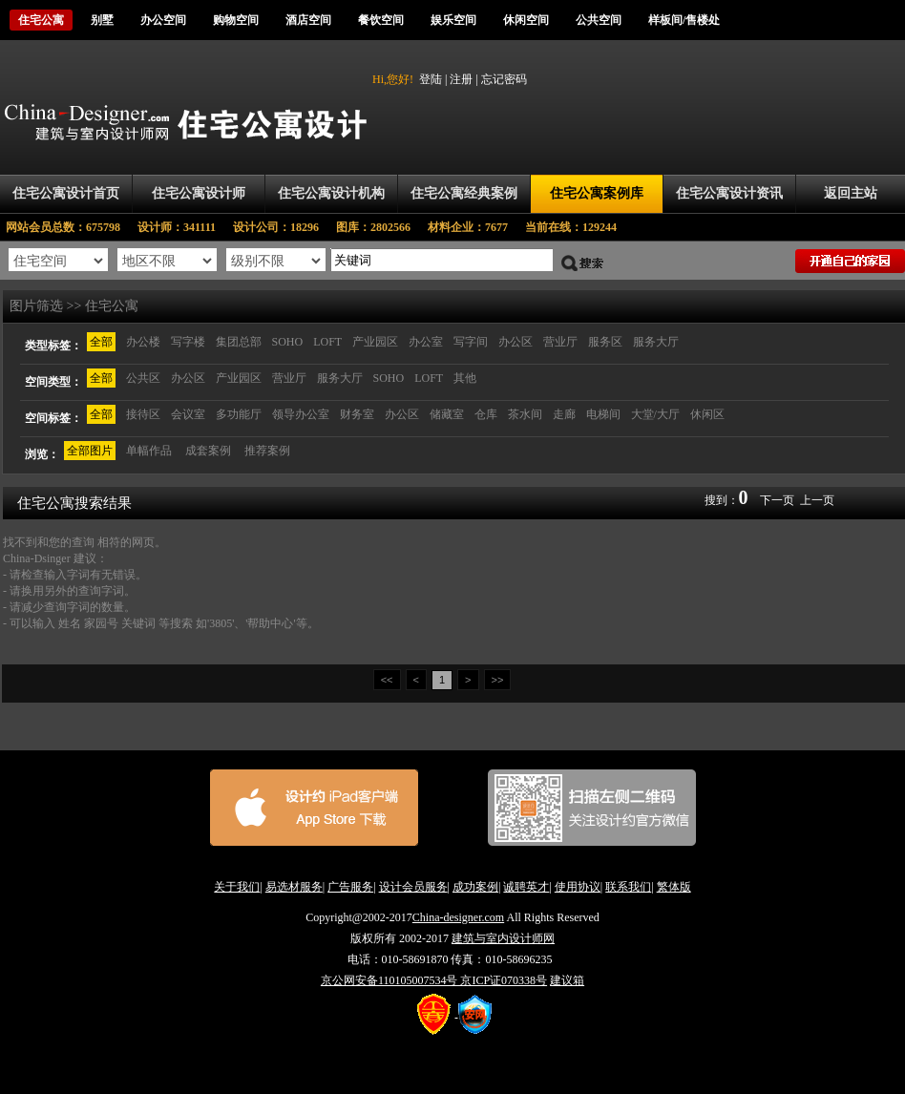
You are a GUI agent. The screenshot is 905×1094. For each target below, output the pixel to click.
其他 (464, 378)
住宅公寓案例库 (596, 193)
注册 (461, 79)
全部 (101, 341)
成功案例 (475, 887)
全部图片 (90, 450)
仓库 (485, 414)
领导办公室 (300, 414)
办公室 (426, 341)
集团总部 (239, 341)
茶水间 (525, 414)
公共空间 (598, 20)
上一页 (817, 500)
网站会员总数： (68, 227)
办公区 (515, 341)
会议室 (188, 414)
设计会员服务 (413, 887)
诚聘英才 (526, 887)
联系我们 (628, 887)
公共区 (143, 378)
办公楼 (143, 341)
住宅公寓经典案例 (463, 193)
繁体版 (674, 887)
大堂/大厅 (655, 414)
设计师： (185, 227)
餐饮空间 (381, 20)
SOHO (288, 341)
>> (498, 679)
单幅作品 (149, 450)
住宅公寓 (41, 20)
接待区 (143, 414)
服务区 (605, 341)
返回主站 (850, 193)
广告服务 (350, 887)
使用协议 (577, 887)
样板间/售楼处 (684, 20)
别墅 (102, 20)
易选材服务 (294, 887)
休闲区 (707, 414)
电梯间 (603, 414)
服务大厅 (656, 341)
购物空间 (236, 20)
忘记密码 (504, 79)
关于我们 (237, 887)
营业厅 (560, 341)
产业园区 (375, 341)
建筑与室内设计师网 (503, 938)
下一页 (777, 500)
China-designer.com (458, 917)
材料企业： (476, 227)
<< (387, 679)
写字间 (470, 341)
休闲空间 (526, 20)
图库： (382, 227)
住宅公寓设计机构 (331, 193)
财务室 (357, 414)
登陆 (430, 79)
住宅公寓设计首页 (65, 193)
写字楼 (188, 341)
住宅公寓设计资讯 (729, 193)
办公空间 (163, 20)
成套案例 (208, 450)
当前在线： (571, 227)
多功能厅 (239, 414)
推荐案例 (267, 450)
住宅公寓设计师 (198, 193)
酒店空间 (308, 20)
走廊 (564, 414)
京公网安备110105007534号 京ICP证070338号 (434, 980)
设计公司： (284, 227)
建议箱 (567, 980)
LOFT (327, 341)
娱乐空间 (453, 20)
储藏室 (447, 414)
